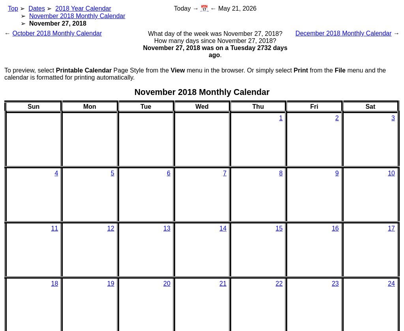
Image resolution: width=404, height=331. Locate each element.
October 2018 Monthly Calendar (57, 33)
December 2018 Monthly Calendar (344, 33)
